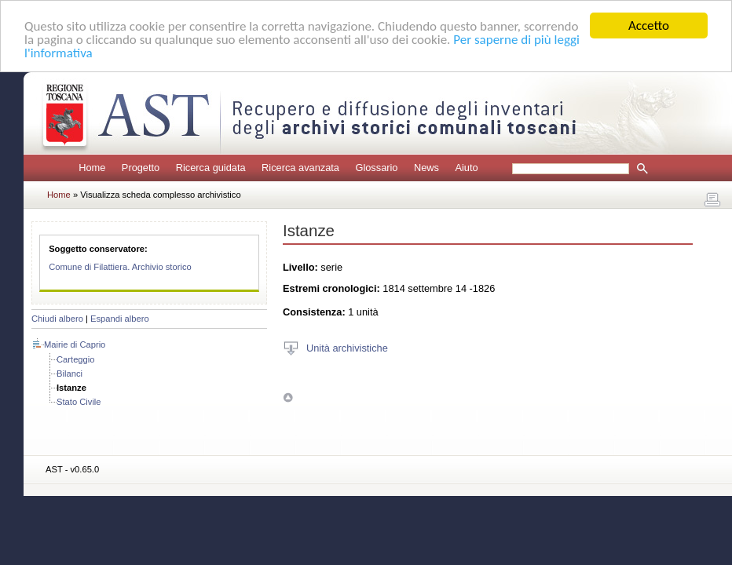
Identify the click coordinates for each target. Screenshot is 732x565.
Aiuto (466, 167)
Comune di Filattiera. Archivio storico (120, 267)
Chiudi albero (57, 318)
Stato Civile (79, 401)
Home (92, 167)
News (426, 167)
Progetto (140, 167)
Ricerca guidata (211, 167)
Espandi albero (119, 318)
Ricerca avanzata (300, 167)
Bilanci (69, 373)
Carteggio (76, 359)
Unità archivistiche (347, 347)
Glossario (376, 167)
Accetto (648, 25)
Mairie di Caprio (74, 344)
